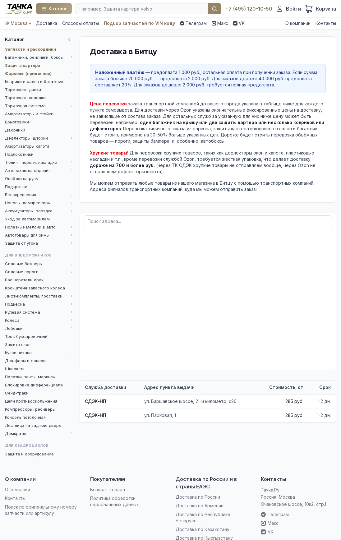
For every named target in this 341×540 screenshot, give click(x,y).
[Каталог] (54, 8)
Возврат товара (107, 489)
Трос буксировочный (26, 336)
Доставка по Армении (199, 505)
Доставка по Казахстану (202, 529)
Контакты (326, 23)
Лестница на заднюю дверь (33, 425)
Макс (220, 23)
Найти (214, 8)
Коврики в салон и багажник (34, 81)
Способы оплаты (80, 23)
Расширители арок (24, 279)
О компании (298, 23)
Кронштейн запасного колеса (35, 287)
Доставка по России (198, 497)
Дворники (15, 129)
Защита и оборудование (29, 453)
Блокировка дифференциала (34, 384)
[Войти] (288, 8)
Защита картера (22, 65)
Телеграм (193, 23)
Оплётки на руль (21, 178)
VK (239, 23)
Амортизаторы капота (27, 146)
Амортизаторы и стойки (29, 113)
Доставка (46, 23)
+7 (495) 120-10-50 (248, 9)
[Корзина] (320, 8)
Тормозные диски (23, 89)
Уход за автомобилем (27, 218)
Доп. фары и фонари (25, 360)
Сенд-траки (17, 392)
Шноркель (15, 368)
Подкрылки (16, 186)
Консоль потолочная (25, 417)
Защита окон (17, 344)
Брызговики (17, 121)
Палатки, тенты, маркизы (30, 376)
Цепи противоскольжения (31, 401)
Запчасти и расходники (30, 49)
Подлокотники (19, 154)
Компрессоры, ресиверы (30, 409)
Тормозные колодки (25, 97)
